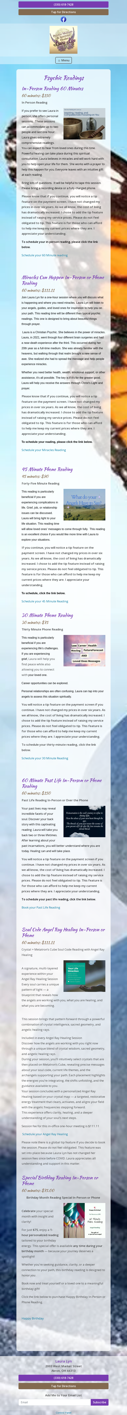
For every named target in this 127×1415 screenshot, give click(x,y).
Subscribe (99, 1402)
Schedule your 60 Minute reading (45, 255)
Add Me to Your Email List (63, 1395)
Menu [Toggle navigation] (63, 60)
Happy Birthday (33, 1318)
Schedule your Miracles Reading (44, 450)
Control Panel (63, 1412)
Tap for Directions (63, 12)
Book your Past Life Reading (41, 907)
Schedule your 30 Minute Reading (45, 758)
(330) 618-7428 (63, 4)
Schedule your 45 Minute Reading (45, 601)
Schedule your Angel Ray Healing (45, 1134)
